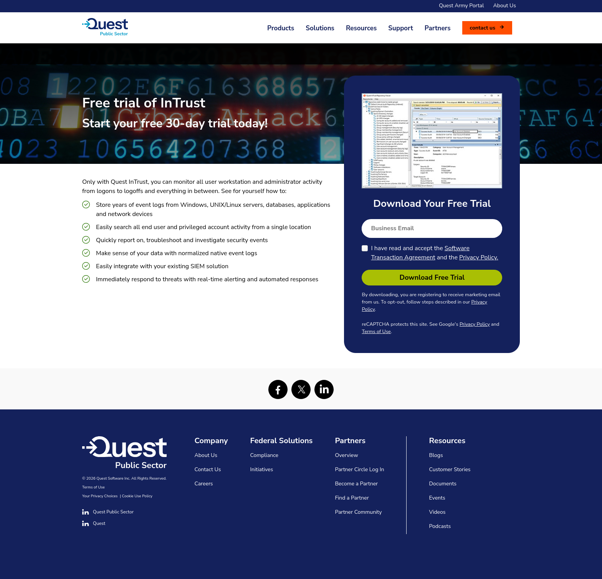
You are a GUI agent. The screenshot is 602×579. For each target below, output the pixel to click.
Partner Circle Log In (359, 469)
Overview (346, 455)
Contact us (483, 27)
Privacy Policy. (478, 257)
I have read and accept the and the (434, 253)
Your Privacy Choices (99, 496)
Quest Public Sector (108, 512)
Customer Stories (449, 469)
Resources (361, 28)
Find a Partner (352, 497)
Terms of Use (376, 331)
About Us (504, 5)
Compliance (264, 455)
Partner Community (358, 512)
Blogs (436, 455)
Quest (93, 523)
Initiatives (261, 469)
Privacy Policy (475, 324)
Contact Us (208, 469)
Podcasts (440, 526)
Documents (442, 483)
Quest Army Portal (461, 5)
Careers (204, 483)
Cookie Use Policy (137, 496)
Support (400, 28)
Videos (437, 512)
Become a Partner (356, 483)
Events (437, 497)
